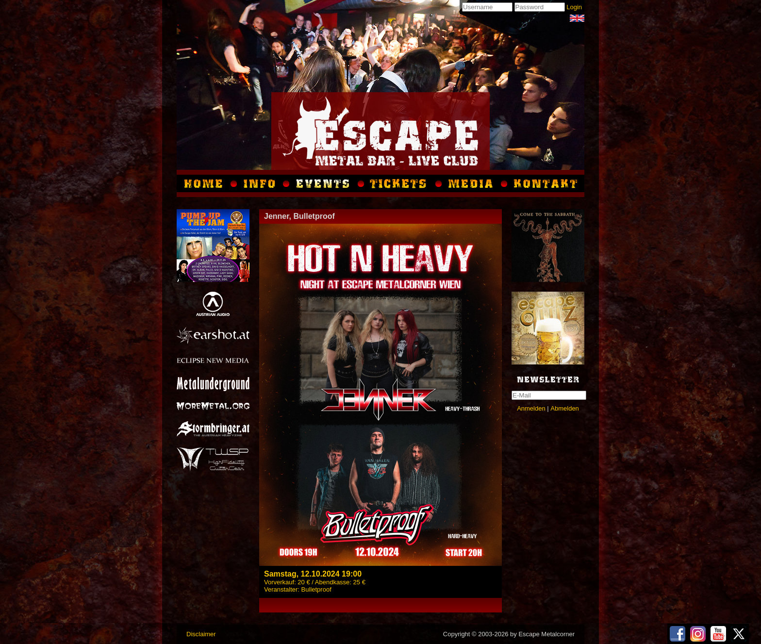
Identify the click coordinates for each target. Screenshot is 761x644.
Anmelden (531, 408)
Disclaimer (201, 634)
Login (574, 7)
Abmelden (564, 408)
